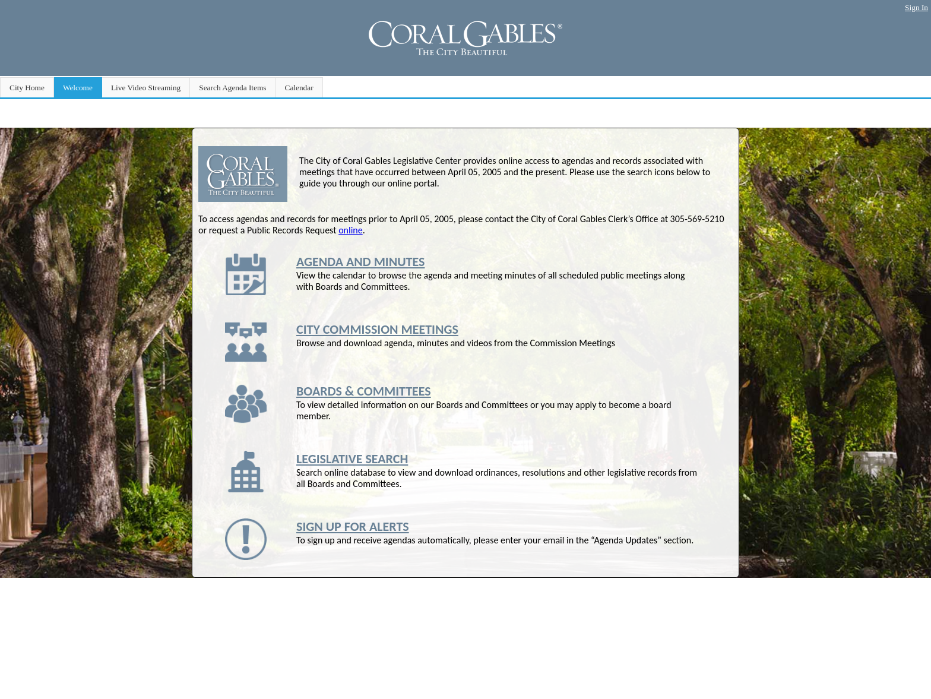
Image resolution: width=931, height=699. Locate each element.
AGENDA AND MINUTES (360, 262)
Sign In (916, 7)
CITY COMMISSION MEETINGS (377, 329)
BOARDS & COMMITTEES (363, 391)
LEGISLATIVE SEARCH (352, 459)
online (350, 230)
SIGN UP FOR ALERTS (352, 526)
